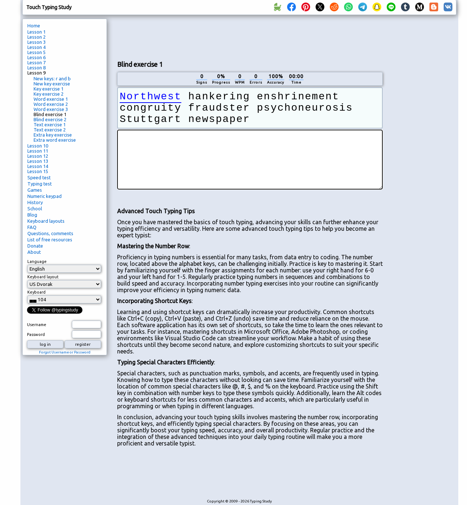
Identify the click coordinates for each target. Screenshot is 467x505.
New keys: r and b (52, 78)
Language (37, 261)
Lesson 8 (36, 67)
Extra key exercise (53, 134)
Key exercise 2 (48, 93)
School (34, 208)
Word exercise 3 (51, 109)
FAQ (31, 227)
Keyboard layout (43, 277)
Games (34, 189)
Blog (32, 214)
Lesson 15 (37, 171)
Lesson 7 (36, 62)
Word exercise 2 (51, 104)
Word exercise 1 (51, 99)
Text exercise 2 (50, 129)
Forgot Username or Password (64, 352)
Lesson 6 (36, 57)
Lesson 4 (36, 47)
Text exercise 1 (50, 124)
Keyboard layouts (46, 220)
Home (33, 25)
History (35, 202)
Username (36, 324)
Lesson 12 (37, 155)
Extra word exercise (55, 139)
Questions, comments (50, 233)
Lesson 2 (36, 36)
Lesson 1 (36, 31)
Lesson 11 (37, 150)
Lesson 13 (37, 161)
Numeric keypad (44, 196)
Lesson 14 (37, 166)
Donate (35, 245)
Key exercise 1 (48, 88)
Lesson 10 (37, 145)
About (34, 252)
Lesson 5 (36, 52)
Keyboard (36, 292)
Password (36, 334)
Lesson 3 (36, 42)
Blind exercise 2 (50, 119)
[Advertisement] (250, 36)
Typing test (39, 183)
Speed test (39, 177)
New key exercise (52, 83)
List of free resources (49, 239)
